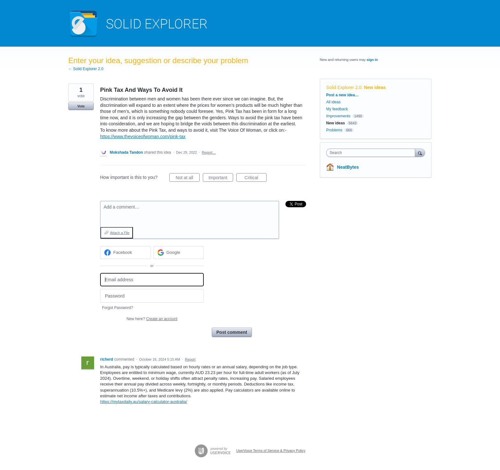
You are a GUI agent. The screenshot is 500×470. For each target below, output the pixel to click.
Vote (81, 106)
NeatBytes (348, 167)
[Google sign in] (178, 252)
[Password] (152, 296)
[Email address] (152, 280)
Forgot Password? (117, 307)
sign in (372, 60)
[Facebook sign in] (125, 252)
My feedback (337, 109)
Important (221, 178)
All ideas (333, 102)
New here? (152, 319)
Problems (334, 130)
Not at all (188, 178)
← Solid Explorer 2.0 (85, 69)
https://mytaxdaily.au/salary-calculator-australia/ (143, 401)
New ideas (375, 87)
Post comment (232, 332)
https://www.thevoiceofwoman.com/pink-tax (143, 136)
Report (190, 359)
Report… (209, 152)
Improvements (338, 116)
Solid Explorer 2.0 (344, 87)
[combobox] (372, 153)
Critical (256, 178)
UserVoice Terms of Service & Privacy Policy (270, 450)
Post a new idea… (342, 95)
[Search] (420, 153)
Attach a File (119, 233)
